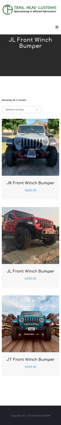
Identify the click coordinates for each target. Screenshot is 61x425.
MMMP (47, 415)
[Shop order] (22, 109)
